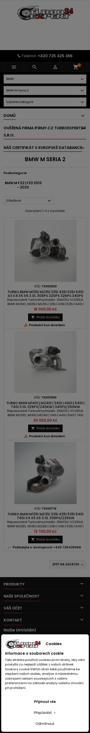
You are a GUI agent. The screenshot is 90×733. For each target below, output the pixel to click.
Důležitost (29, 201)
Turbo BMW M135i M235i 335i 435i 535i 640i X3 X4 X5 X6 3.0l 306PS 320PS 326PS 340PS (45, 294)
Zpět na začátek (68, 564)
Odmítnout (45, 723)
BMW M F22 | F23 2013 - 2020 (23, 185)
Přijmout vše (45, 701)
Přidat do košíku (45, 317)
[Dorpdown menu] (45, 79)
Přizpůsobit (45, 712)
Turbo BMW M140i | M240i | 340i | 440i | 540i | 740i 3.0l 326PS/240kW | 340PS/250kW (45, 405)
